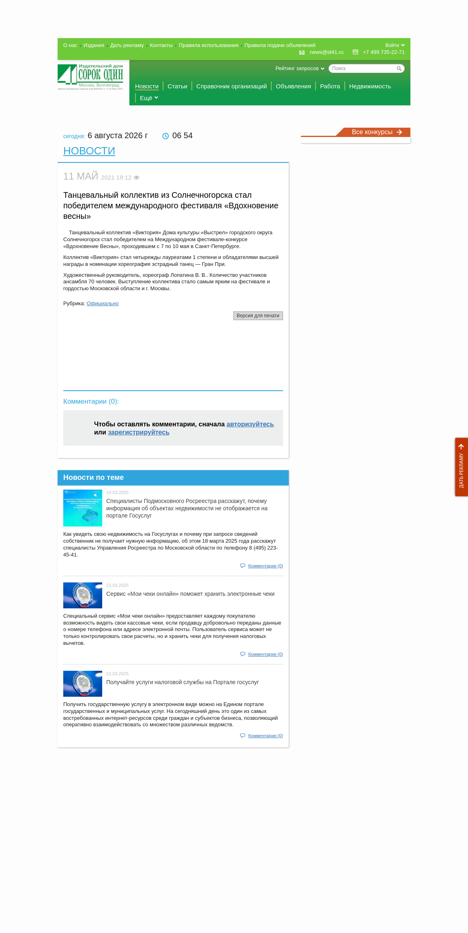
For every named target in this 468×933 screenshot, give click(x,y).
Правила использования (208, 45)
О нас (70, 45)
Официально (103, 303)
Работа (330, 86)
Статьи (177, 86)
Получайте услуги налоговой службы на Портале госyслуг (182, 682)
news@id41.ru (326, 52)
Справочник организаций (231, 86)
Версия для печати (258, 316)
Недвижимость (370, 86)
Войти (392, 45)
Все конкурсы (377, 131)
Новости (147, 86)
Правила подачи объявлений (280, 45)
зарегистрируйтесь (139, 432)
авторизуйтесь (250, 424)
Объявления (293, 86)
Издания (94, 45)
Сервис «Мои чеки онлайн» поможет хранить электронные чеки (190, 594)
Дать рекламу (459, 467)
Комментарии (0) (265, 565)
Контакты (161, 45)
